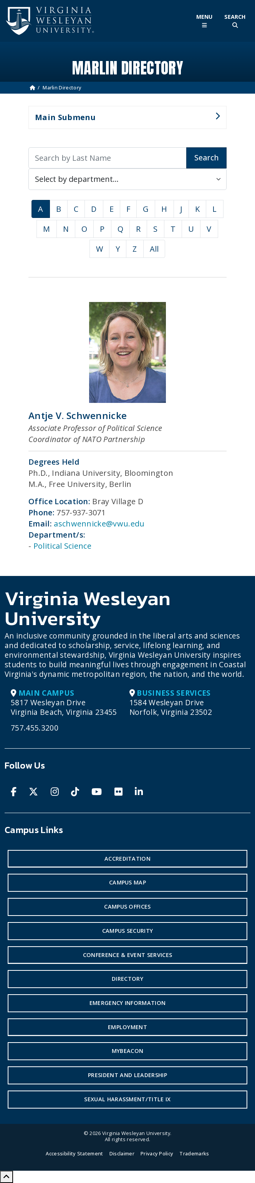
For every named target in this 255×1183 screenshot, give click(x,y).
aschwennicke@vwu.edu (99, 523)
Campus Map (127, 882)
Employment (127, 1027)
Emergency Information (127, 1002)
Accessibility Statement (74, 1153)
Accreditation (127, 858)
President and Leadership (127, 1075)
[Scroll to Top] (6, 1177)
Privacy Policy (157, 1153)
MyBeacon (128, 1050)
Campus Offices (127, 906)
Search (206, 157)
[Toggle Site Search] (235, 21)
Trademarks (194, 1153)
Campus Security (127, 930)
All (154, 249)
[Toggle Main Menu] (204, 21)
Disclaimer (121, 1153)
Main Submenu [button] (124, 120)
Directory (127, 978)
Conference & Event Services (127, 955)
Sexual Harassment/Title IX (127, 1099)
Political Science (62, 546)
